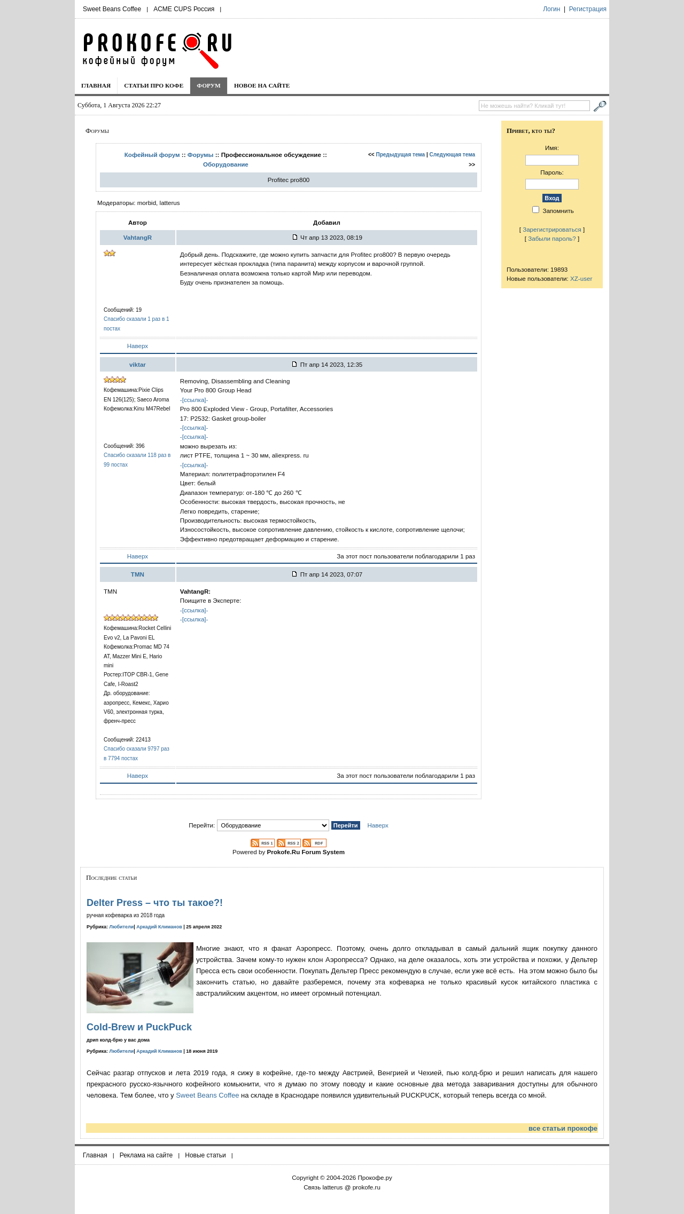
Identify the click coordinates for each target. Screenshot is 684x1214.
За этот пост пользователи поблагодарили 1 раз (406, 556)
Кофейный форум (152, 154)
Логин (551, 9)
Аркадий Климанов (159, 926)
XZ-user (581, 278)
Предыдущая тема (400, 154)
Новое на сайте (262, 85)
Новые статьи (205, 1155)
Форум (209, 85)
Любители (122, 926)
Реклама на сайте (146, 1155)
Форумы (201, 154)
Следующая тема (452, 154)
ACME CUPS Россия (183, 9)
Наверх (137, 345)
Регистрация (588, 9)
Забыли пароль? (552, 238)
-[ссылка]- (194, 399)
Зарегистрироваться (552, 229)
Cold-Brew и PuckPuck (139, 1027)
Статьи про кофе (153, 85)
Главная (96, 85)
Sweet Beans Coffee (112, 9)
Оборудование (225, 164)
